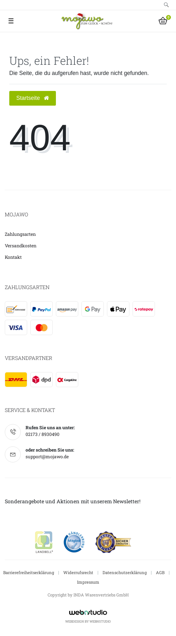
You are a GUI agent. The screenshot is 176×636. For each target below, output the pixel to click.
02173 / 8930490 (42, 434)
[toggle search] (166, 5)
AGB (160, 572)
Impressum (88, 582)
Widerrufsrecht (78, 572)
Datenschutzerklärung (125, 572)
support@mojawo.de (47, 456)
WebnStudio (100, 621)
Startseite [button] (32, 98)
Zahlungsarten (20, 234)
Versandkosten (20, 246)
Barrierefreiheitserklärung (28, 572)
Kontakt (13, 257)
